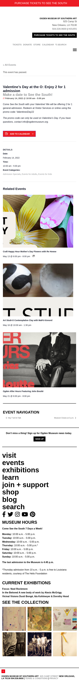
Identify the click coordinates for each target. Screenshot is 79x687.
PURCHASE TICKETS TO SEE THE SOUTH (54, 35)
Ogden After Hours (23, 391)
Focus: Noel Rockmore (15, 589)
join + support (25, 485)
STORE (37, 44)
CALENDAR (48, 44)
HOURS (72, 29)
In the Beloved (32, 592)
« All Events (9, 65)
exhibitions (20, 470)
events (13, 462)
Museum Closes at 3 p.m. (64, 418)
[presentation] (38, 221)
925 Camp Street (49, 676)
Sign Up (39, 439)
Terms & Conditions (36, 678)
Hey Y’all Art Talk (14, 418)
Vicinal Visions (35, 596)
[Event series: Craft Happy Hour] (34, 256)
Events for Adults (29, 174)
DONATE (27, 44)
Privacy (53, 678)
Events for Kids (45, 174)
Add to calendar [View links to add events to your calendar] (20, 134)
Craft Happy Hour (29, 251)
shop (10, 492)
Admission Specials (12, 174)
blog (9, 499)
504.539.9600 (59, 29)
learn (10, 477)
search (13, 507)
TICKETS (17, 44)
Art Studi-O (27, 320)
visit (9, 455)
